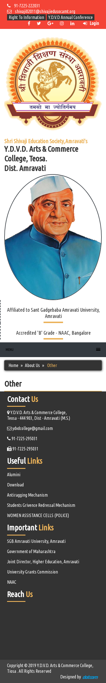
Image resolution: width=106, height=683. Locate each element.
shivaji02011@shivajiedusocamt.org (41, 11)
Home (13, 365)
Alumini (13, 474)
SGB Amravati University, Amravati (36, 541)
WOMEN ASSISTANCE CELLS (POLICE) (38, 515)
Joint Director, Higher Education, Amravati (43, 561)
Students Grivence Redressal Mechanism (41, 505)
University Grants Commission (32, 571)
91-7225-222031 (23, 5)
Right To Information (26, 17)
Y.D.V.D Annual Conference (70, 17)
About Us (32, 365)
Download (15, 484)
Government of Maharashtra (31, 551)
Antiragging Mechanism (27, 495)
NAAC (11, 582)
